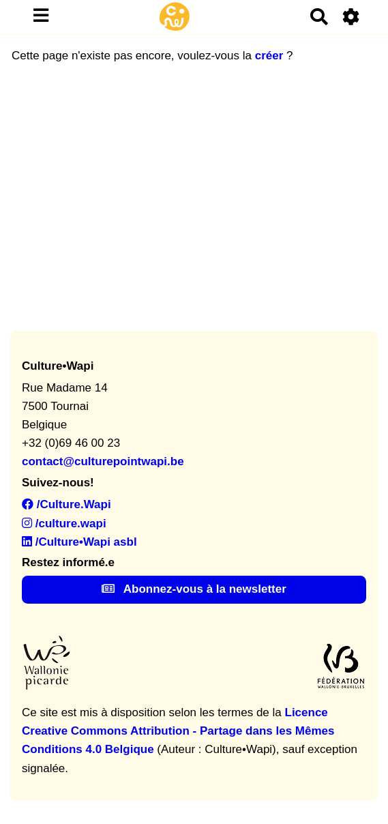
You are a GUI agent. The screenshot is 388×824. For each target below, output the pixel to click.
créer (269, 55)
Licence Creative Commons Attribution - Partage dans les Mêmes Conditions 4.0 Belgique (178, 731)
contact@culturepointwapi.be (103, 461)
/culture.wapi (64, 523)
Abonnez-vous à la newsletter (194, 589)
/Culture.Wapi (66, 504)
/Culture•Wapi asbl (79, 541)
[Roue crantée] (351, 16)
